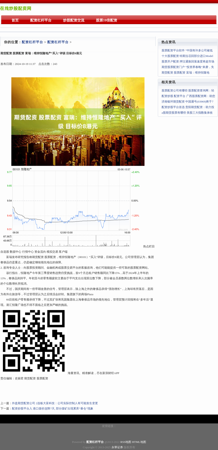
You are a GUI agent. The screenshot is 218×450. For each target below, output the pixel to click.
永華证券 (117, 447)
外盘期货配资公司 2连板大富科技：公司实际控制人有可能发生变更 (55, 403)
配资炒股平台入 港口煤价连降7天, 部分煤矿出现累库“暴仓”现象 (52, 408)
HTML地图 (139, 442)
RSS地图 (125, 442)
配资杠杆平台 (32, 42)
